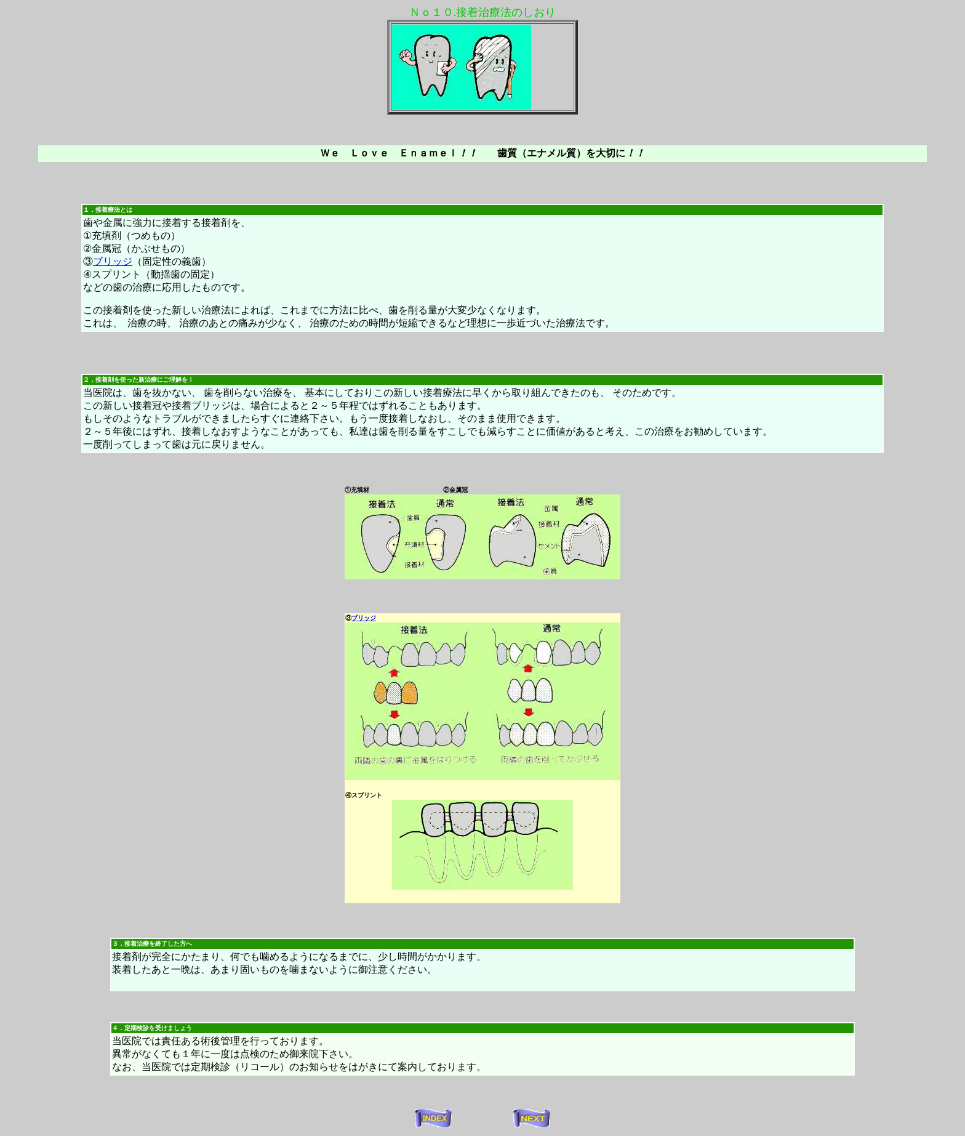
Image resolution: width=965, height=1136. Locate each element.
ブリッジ (112, 261)
